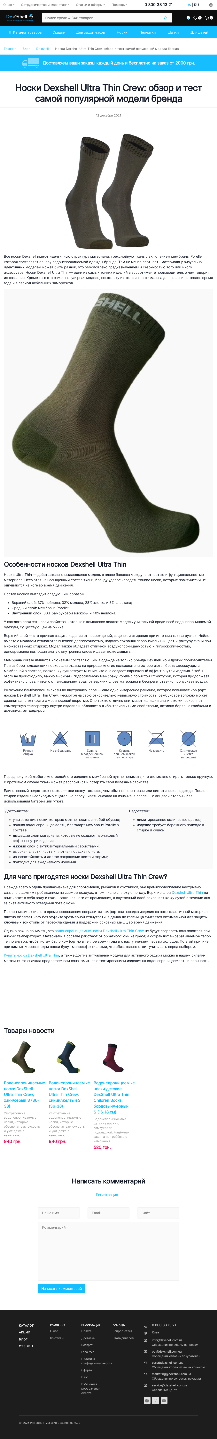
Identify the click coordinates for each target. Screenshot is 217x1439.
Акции (24, 1332)
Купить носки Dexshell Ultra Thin (31, 955)
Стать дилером (123, 1338)
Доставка (88, 1338)
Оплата (86, 1331)
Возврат (87, 1345)
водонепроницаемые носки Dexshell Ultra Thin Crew (99, 931)
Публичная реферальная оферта (90, 1389)
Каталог (26, 1325)
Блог (23, 1339)
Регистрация (107, 1195)
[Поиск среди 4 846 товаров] (101, 17)
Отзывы (26, 1346)
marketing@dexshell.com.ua (171, 1374)
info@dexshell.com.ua (167, 1340)
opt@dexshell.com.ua (167, 1351)
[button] (135, 5)
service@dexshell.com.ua (169, 1385)
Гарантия (87, 1352)
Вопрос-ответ (122, 1331)
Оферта (86, 1370)
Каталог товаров (25, 32)
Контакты (57, 1338)
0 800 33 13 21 (158, 4)
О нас (54, 1331)
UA (188, 5)
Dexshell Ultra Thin (187, 892)
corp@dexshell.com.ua (167, 1363)
